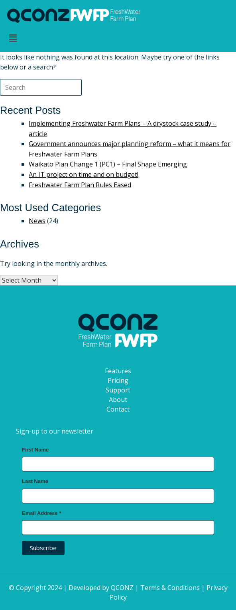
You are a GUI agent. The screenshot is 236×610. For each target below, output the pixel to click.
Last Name (35, 481)
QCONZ (122, 587)
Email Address (41, 513)
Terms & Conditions (170, 587)
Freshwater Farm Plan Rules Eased (80, 184)
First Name (35, 450)
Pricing (118, 380)
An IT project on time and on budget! (83, 174)
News (37, 220)
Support (118, 390)
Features (118, 370)
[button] (118, 38)
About (118, 399)
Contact (118, 409)
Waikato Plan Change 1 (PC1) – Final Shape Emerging (108, 164)
